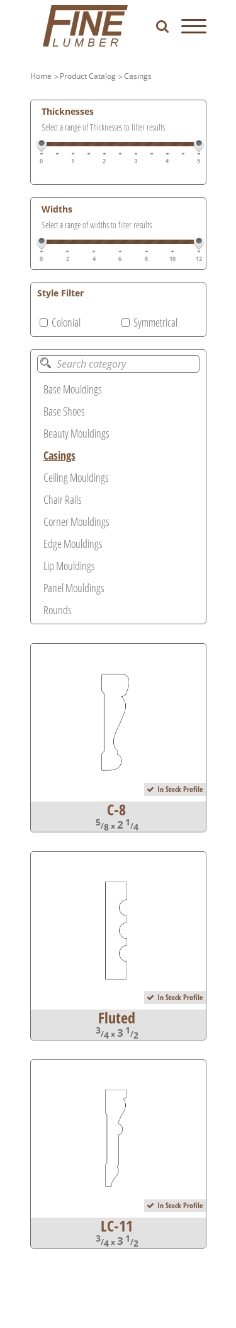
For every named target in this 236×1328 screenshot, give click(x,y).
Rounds (57, 609)
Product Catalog (88, 76)
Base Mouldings (72, 389)
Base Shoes (64, 411)
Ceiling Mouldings (76, 477)
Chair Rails (62, 499)
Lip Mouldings (69, 565)
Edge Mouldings (73, 543)
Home (41, 76)
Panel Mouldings (73, 587)
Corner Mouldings (76, 521)
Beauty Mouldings (76, 433)
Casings (138, 76)
